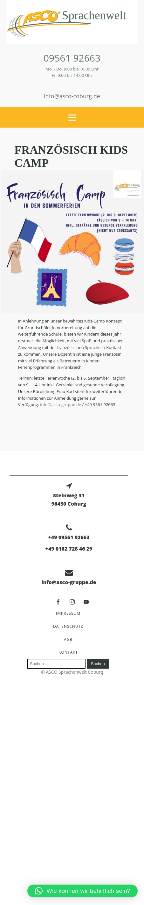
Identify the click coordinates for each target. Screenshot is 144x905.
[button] (82, 891)
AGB (68, 639)
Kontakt (68, 652)
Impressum (68, 613)
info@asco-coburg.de (72, 96)
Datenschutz (68, 626)
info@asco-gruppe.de (60, 404)
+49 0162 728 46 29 (69, 548)
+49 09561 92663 (68, 537)
